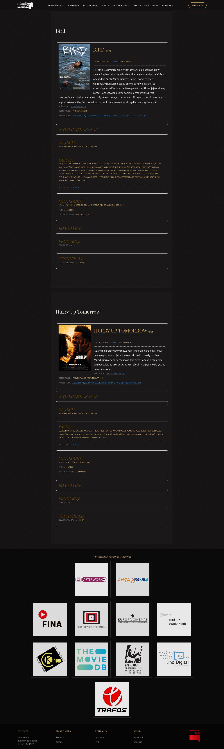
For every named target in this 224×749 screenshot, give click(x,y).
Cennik (59, 742)
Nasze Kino (121, 5)
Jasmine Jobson (138, 116)
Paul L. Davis (121, 383)
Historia (60, 737)
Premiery (73, 5)
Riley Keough (134, 383)
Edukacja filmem (146, 5)
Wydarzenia (90, 5)
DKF (97, 742)
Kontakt (167, 5)
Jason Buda (124, 116)
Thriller (116, 342)
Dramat (114, 62)
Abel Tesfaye (78, 383)
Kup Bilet (197, 5)
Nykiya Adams (78, 116)
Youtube (138, 742)
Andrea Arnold (78, 106)
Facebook (138, 737)
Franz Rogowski (110, 116)
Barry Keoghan (93, 116)
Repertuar (56, 5)
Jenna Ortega (92, 383)
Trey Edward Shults (115, 373)
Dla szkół (99, 737)
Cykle (105, 5)
